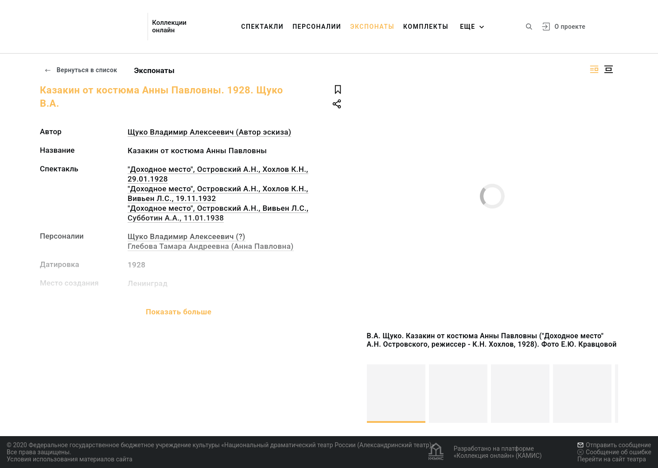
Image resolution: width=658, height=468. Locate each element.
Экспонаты (372, 26)
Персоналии (316, 26)
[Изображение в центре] (608, 69)
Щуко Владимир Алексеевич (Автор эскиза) (209, 132)
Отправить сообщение (614, 445)
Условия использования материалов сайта (69, 459)
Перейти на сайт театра (611, 459)
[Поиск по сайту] (529, 26)
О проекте (570, 26)
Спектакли (262, 26)
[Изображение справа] (594, 69)
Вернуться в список (80, 69)
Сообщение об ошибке (614, 452)
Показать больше (178, 311)
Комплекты (425, 26)
